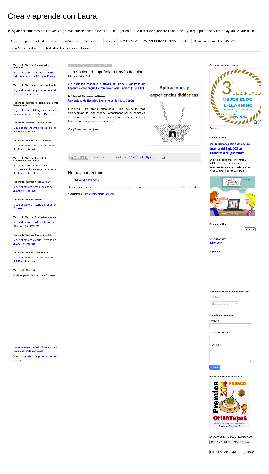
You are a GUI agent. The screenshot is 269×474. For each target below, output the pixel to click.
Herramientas (93, 41)
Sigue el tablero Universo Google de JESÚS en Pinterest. (34, 129)
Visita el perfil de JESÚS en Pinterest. (34, 275)
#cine (82, 76)
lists (29, 356)
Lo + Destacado (71, 41)
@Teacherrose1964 (85, 129)
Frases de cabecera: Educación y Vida (215, 41)
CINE (88, 76)
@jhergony (215, 242)
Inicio (138, 187)
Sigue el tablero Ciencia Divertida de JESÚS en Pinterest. (34, 241)
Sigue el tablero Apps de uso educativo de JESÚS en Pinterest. (36, 92)
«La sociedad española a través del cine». (96, 84)
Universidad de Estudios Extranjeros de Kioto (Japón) (101, 100)
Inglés (185, 41)
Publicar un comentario (86, 179)
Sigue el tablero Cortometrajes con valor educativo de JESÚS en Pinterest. (35, 74)
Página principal (20, 41)
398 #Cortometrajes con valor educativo (66, 48)
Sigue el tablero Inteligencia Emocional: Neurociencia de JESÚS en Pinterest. (36, 112)
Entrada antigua (191, 187)
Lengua (110, 41)
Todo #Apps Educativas (24, 48)
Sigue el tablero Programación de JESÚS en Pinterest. (33, 259)
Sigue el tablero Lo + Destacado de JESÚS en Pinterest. (34, 147)
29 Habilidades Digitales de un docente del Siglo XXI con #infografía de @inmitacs (229, 148)
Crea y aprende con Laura (52, 16)
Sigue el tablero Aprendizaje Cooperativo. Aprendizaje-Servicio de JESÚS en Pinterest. (35, 169)
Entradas (218, 297)
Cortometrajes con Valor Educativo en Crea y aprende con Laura (35, 349)
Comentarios (220, 304)
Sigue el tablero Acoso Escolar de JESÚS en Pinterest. (33, 188)
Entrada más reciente (81, 187)
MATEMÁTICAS (129, 41)
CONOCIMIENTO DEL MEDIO (159, 41)
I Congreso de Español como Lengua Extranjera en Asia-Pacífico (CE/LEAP (106, 86)
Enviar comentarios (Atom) (99, 194)
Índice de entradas (45, 41)
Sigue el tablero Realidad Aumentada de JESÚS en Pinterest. (35, 224)
